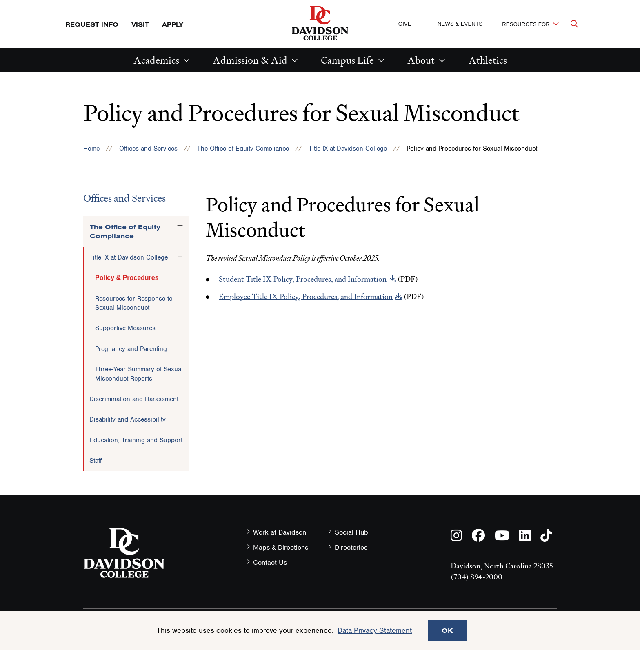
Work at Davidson (279, 532)
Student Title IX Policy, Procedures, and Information (303, 279)
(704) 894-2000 (476, 576)
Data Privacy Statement (375, 630)
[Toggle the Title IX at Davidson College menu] (180, 257)
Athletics (488, 60)
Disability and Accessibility (127, 419)
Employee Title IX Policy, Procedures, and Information (306, 296)
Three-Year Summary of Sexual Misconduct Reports (139, 373)
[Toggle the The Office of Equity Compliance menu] (180, 225)
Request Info (91, 24)
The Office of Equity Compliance (243, 148)
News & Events (460, 24)
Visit (140, 24)
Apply (172, 24)
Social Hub (351, 532)
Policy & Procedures (127, 277)
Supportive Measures (125, 328)
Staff (95, 461)
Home (91, 148)
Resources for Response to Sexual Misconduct (134, 303)
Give (404, 24)
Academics (156, 60)
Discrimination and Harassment (133, 399)
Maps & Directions (280, 547)
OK (447, 630)
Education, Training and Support (135, 440)
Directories (351, 547)
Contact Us (270, 562)
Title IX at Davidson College (348, 148)
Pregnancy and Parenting (131, 349)
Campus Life (347, 60)
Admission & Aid (250, 60)
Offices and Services (148, 148)
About (421, 60)
